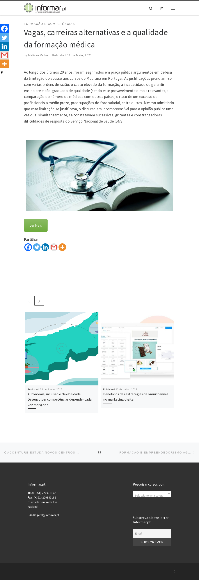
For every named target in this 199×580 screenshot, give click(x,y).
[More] (62, 247)
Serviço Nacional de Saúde (92, 121)
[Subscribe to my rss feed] (174, 571)
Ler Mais (36, 225)
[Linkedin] (45, 247)
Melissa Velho (38, 55)
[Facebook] (28, 247)
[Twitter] (37, 247)
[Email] (152, 533)
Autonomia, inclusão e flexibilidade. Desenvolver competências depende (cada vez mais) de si (60, 399)
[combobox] (152, 494)
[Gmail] (54, 247)
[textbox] (152, 495)
